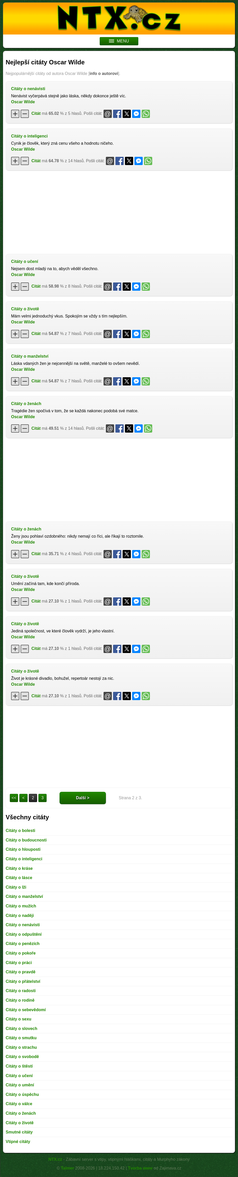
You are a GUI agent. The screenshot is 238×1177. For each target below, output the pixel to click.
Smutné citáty (19, 1132)
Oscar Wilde (23, 102)
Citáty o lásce (19, 877)
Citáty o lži (16, 887)
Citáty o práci (19, 962)
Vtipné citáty (18, 1141)
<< (14, 798)
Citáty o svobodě (22, 1056)
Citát (36, 113)
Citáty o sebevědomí (26, 1010)
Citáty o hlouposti (23, 849)
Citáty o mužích (21, 906)
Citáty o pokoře (21, 953)
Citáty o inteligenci (29, 136)
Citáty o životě (25, 309)
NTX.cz (55, 1159)
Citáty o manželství (29, 356)
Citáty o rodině (20, 1000)
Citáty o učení (24, 261)
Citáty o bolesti (20, 830)
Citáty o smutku (21, 1038)
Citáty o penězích (23, 943)
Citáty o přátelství (23, 981)
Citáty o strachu (21, 1047)
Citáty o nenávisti (28, 89)
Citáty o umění (20, 1085)
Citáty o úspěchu (22, 1094)
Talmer (67, 1168)
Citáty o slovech (21, 1028)
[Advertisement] (119, 212)
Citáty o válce (19, 1104)
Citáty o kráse (19, 868)
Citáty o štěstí (19, 1066)
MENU (119, 41)
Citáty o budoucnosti (26, 840)
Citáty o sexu (18, 1019)
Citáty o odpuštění (24, 934)
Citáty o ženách (26, 403)
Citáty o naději (20, 915)
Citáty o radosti (21, 991)
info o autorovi (103, 73)
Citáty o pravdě (21, 972)
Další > (82, 798)
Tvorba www (140, 1168)
